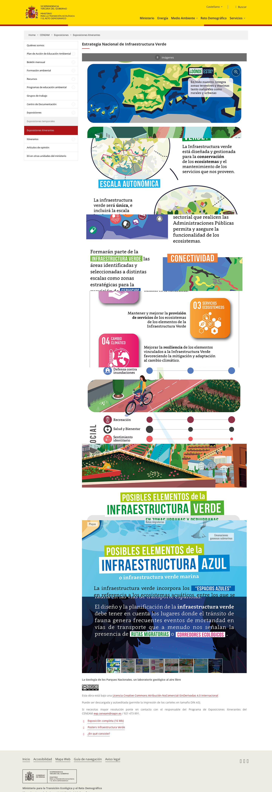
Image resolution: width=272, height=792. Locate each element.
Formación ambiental (39, 70)
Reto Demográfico (214, 18)
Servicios (236, 18)
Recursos (32, 79)
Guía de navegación (88, 759)
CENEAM (45, 35)
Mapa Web (62, 759)
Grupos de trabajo (37, 95)
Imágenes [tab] (164, 57)
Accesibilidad (42, 759)
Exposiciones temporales (41, 121)
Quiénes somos (35, 45)
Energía (162, 18)
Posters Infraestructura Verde (106, 727)
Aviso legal (112, 759)
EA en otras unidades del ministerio (46, 156)
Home (32, 35)
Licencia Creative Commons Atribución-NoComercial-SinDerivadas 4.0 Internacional (165, 695)
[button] (197, 18)
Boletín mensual (36, 62)
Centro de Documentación (41, 104)
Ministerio (147, 18)
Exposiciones (61, 35)
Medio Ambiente (183, 18)
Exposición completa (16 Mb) (106, 721)
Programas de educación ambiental (46, 87)
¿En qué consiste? (99, 733)
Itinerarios (32, 139)
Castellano (213, 6)
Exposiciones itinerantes (86, 35)
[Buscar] (240, 7)
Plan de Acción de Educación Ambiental (49, 53)
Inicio (26, 759)
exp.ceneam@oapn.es (107, 713)
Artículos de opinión (38, 147)
